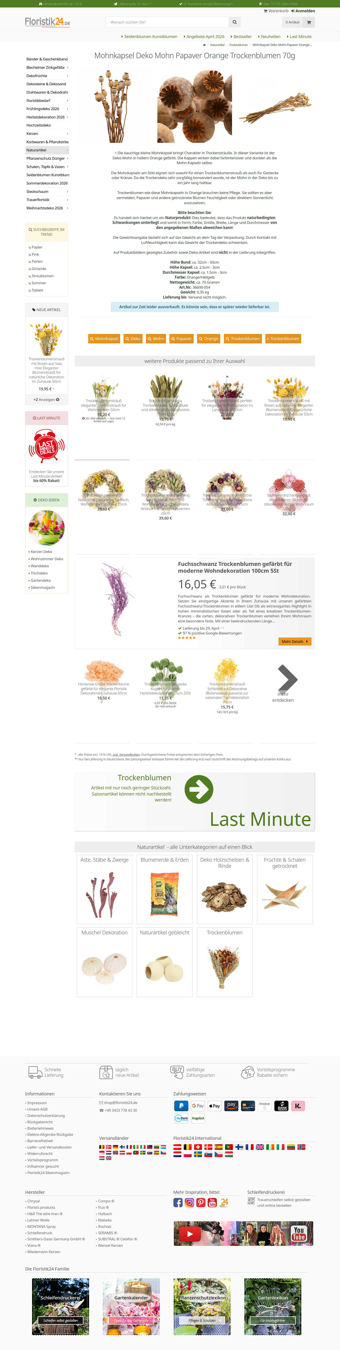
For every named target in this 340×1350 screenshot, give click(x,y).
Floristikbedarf (38, 100)
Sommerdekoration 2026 (47, 183)
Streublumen (41, 275)
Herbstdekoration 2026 (46, 117)
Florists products (41, 1207)
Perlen (36, 261)
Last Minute (299, 36)
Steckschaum (37, 191)
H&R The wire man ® (45, 1213)
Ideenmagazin (42, 587)
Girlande (37, 268)
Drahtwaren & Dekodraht (47, 92)
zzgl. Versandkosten (126, 754)
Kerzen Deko (40, 551)
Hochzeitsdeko (39, 125)
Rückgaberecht (40, 1121)
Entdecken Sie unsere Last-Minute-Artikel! (46, 476)
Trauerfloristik (38, 199)
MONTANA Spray (41, 1226)
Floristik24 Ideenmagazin (48, 1172)
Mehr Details (295, 641)
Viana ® (34, 1245)
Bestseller (241, 36)
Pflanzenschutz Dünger (46, 158)
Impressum (37, 1102)
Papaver (184, 338)
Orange (210, 338)
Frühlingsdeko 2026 (43, 108)
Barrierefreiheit (40, 1140)
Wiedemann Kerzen (43, 1251)
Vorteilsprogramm (42, 1159)
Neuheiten (269, 36)
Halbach (105, 1213)
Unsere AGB (37, 1109)
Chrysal (33, 1200)
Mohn (158, 338)
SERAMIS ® (107, 1232)
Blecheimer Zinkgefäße (46, 67)
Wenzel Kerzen (110, 1245)
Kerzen (32, 133)
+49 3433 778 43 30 (121, 1110)
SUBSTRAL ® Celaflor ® (117, 1238)
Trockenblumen (237, 45)
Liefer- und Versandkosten (49, 1147)
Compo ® (106, 1200)
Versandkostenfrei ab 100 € (62, 4)
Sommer (37, 282)
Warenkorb (276, 10)
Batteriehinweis (40, 1128)
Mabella (105, 1220)
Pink (34, 254)
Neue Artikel (49, 309)
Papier (36, 247)
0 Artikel (292, 22)
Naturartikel (213, 45)
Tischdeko (38, 573)
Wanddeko (39, 565)
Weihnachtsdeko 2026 (45, 207)
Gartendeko (40, 580)
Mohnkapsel (106, 338)
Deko (135, 338)
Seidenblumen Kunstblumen (149, 36)
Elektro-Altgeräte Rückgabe (50, 1134)
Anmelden (303, 10)
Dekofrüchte (37, 75)
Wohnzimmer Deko (46, 558)
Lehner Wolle (38, 1220)
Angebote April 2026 (204, 36)
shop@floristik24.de (120, 1102)
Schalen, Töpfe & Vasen (46, 166)
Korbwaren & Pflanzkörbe (48, 141)
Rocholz (104, 1226)
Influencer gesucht (43, 1166)
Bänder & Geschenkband (47, 59)
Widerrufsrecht (40, 1153)
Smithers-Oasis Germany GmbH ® (56, 1238)
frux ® (103, 1207)
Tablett (36, 290)
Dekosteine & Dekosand (46, 83)
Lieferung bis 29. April (135, 4)
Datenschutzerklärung (46, 1115)
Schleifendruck (39, 1232)
